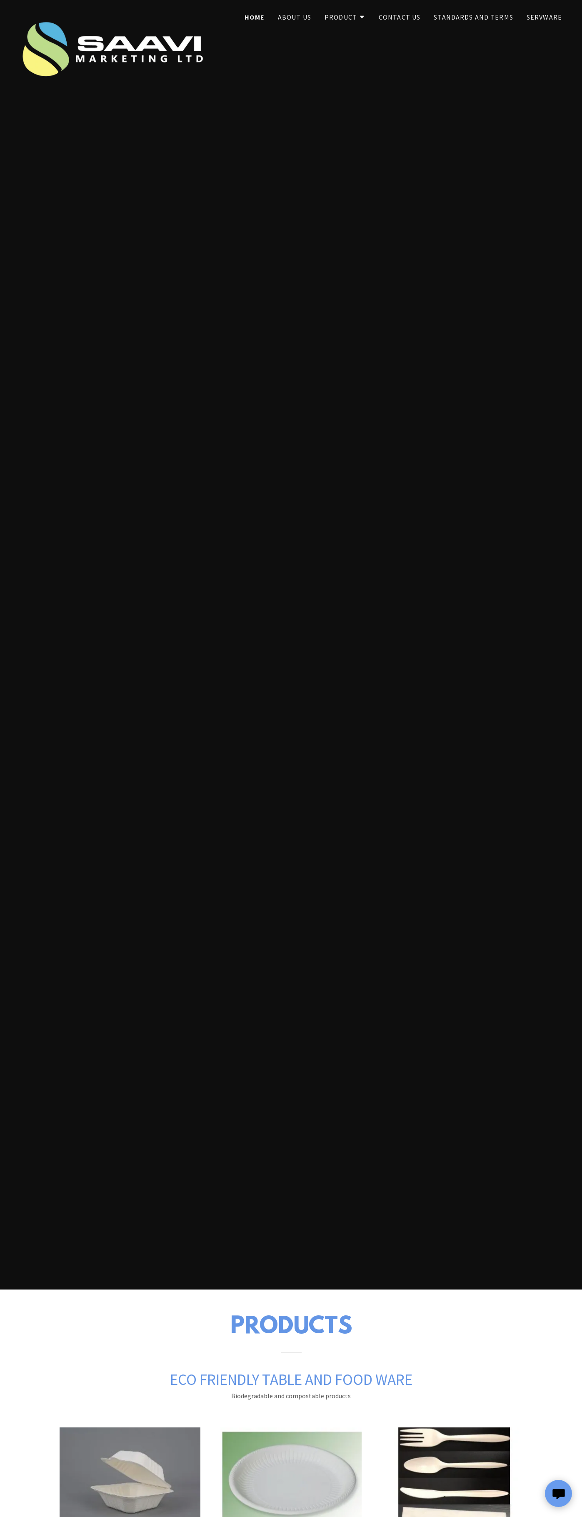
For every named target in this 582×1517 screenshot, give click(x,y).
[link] (115, 14)
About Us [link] (294, 17)
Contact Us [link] (399, 17)
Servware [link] (544, 17)
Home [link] (255, 17)
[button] (345, 17)
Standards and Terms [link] (473, 17)
